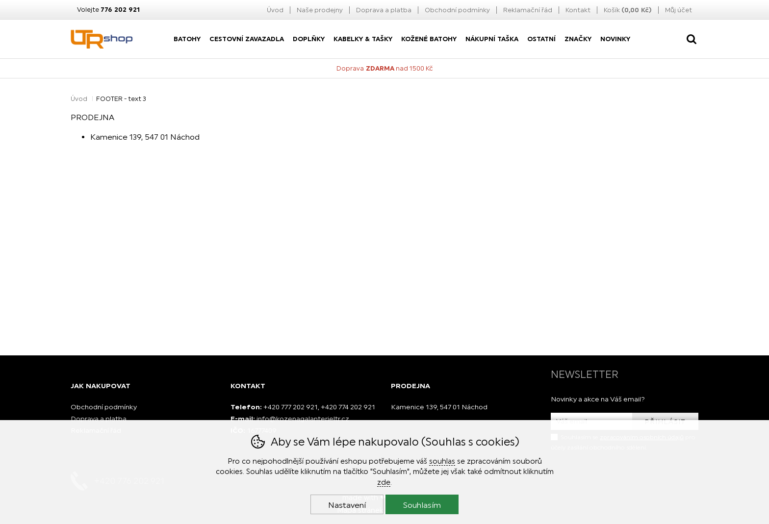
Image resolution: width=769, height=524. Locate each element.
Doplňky (309, 39)
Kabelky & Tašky (362, 39)
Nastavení (347, 504)
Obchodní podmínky (457, 10)
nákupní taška (491, 39)
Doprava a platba (383, 10)
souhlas (442, 461)
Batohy (187, 39)
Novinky (615, 39)
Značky (577, 39)
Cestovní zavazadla (246, 39)
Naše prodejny (320, 10)
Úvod (275, 10)
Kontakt (577, 10)
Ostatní (541, 39)
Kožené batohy (429, 39)
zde (383, 482)
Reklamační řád (527, 10)
